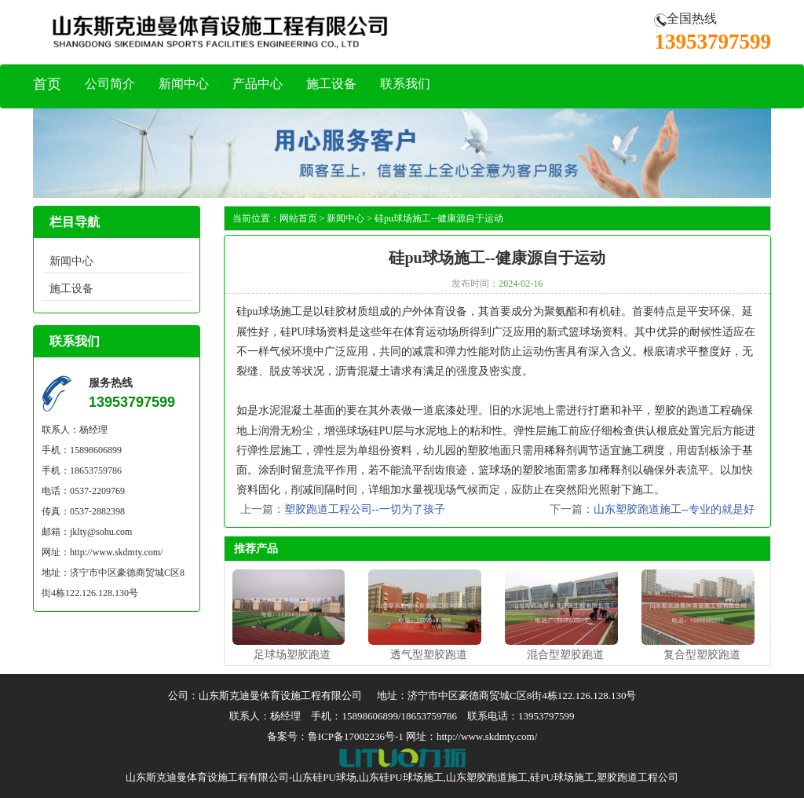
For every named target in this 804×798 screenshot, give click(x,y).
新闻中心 (184, 83)
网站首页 (298, 218)
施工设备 (331, 83)
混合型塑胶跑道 (565, 655)
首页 (47, 84)
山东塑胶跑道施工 (487, 777)
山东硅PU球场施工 (401, 777)
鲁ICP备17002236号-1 (356, 736)
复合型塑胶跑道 (701, 655)
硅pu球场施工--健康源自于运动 (439, 218)
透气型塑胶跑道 (428, 655)
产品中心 (257, 83)
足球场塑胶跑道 (292, 655)
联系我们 (405, 83)
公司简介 (110, 83)
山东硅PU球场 (324, 777)
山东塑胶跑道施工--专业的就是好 (674, 509)
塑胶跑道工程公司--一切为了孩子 (364, 509)
